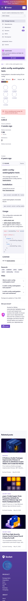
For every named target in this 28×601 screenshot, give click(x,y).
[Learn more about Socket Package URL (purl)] (24, 79)
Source (22, 163)
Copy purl (20, 79)
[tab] (6, 163)
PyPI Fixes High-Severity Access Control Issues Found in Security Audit (12, 536)
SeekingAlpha (7, 180)
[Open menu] (2, 7)
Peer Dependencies (8, 190)
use (8, 224)
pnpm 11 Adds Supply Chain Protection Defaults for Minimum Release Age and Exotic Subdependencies (12, 499)
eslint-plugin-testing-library (12, 223)
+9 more (16, 272)
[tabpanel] (13, 215)
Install (13, 58)
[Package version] (13, 16)
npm (2, 64)
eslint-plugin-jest (9, 220)
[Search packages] (24, 7)
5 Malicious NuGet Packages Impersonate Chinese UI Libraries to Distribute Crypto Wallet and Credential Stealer (13, 460)
